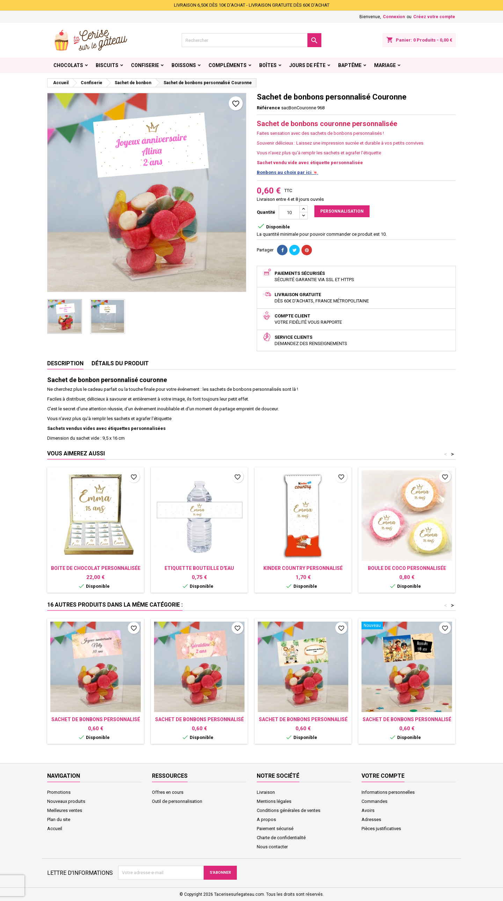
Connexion (394, 16)
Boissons (184, 65)
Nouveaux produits (66, 801)
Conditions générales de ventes (288, 810)
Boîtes (268, 65)
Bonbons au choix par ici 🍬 (287, 172)
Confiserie (145, 65)
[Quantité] (289, 212)
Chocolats (68, 65)
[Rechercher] (251, 40)
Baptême (350, 65)
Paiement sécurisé (275, 828)
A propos (266, 819)
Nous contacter (272, 846)
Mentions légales (274, 801)
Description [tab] (65, 363)
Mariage (385, 65)
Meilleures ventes (64, 810)
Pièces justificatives (381, 828)
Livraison (266, 792)
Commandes (374, 801)
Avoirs (368, 810)
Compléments (228, 65)
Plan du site (58, 819)
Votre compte (383, 775)
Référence (268, 107)
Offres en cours (167, 792)
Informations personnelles (388, 792)
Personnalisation (342, 211)
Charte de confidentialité (281, 837)
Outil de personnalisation (177, 801)
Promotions (59, 792)
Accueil (54, 828)
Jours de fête (307, 65)
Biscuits (107, 65)
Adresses (371, 819)
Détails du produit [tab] (120, 363)
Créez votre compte (434, 16)
